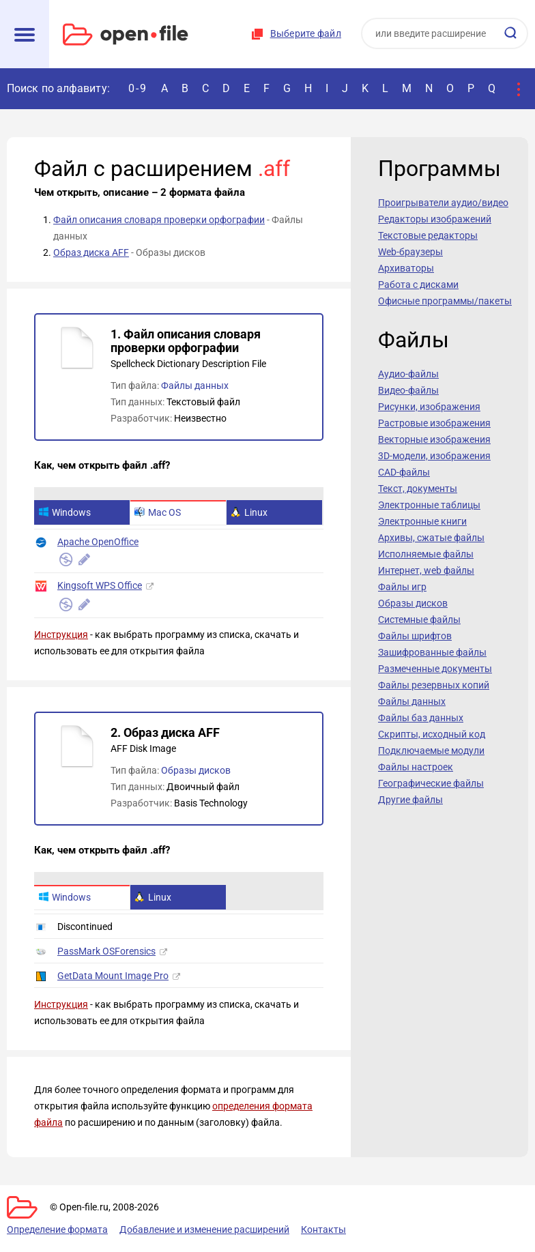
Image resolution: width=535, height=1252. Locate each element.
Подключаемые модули (431, 750)
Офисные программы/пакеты (445, 300)
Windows (64, 512)
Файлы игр (402, 586)
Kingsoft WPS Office (99, 585)
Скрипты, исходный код (431, 734)
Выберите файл (305, 33)
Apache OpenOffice (98, 541)
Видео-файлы (408, 390)
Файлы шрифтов (415, 635)
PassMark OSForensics (106, 951)
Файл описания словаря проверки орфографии (159, 219)
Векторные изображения (434, 439)
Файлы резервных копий (433, 685)
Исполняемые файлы (426, 554)
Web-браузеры (410, 251)
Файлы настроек (415, 766)
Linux (249, 512)
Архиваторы (406, 268)
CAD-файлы (404, 472)
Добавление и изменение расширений (204, 1229)
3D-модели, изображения (434, 455)
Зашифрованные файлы (432, 652)
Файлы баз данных (420, 717)
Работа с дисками (418, 284)
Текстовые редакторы (428, 235)
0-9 (137, 88)
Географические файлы (431, 783)
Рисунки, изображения (429, 406)
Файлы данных (195, 385)
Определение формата (57, 1229)
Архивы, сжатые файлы (431, 537)
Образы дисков (196, 770)
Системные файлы (419, 619)
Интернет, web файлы (426, 570)
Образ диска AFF (91, 252)
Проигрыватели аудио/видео (443, 202)
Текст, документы (417, 488)
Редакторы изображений (434, 219)
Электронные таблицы (429, 504)
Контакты (323, 1229)
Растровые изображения (434, 423)
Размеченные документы (435, 668)
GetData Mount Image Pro (113, 975)
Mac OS (157, 512)
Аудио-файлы (408, 373)
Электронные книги (422, 521)
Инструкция (61, 634)
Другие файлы (410, 799)
